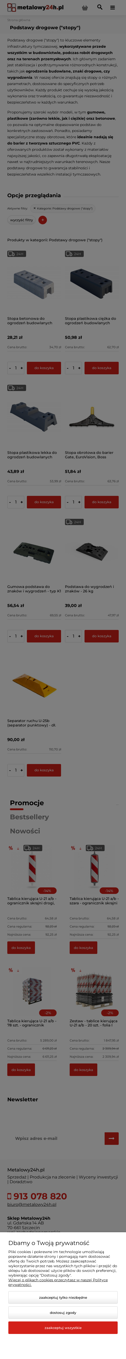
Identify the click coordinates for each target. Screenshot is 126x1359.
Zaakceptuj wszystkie (63, 1328)
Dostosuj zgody (63, 1312)
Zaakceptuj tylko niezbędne (63, 1297)
